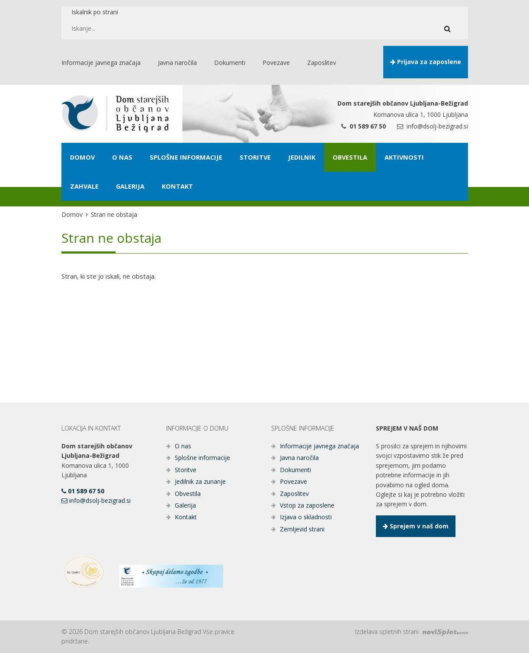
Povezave (293, 481)
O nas (183, 446)
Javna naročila (299, 458)
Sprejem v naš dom (416, 526)
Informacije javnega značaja (319, 446)
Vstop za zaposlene (307, 505)
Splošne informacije (202, 458)
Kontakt (186, 517)
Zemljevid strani (302, 529)
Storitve (185, 470)
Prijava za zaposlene (425, 62)
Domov (72, 214)
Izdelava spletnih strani (411, 631)
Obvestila (188, 493)
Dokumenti (295, 470)
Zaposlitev (294, 493)
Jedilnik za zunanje (200, 481)
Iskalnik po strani (94, 12)
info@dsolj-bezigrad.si (432, 126)
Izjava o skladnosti (306, 517)
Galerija (185, 505)
